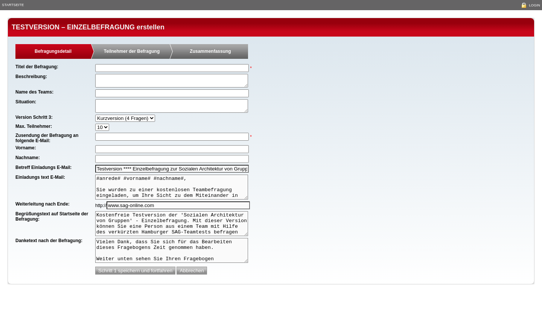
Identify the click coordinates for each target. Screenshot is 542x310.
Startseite (13, 5)
